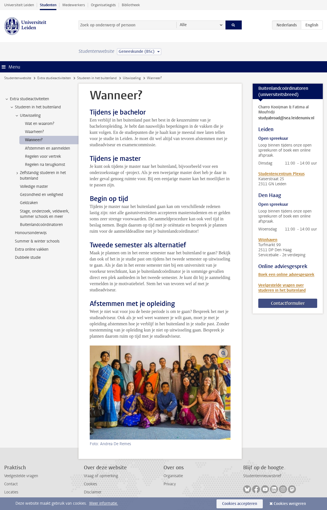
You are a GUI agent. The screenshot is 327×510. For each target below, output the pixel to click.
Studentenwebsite (17, 78)
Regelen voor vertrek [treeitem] (43, 156)
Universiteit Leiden (19, 5)
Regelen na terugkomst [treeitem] (45, 164)
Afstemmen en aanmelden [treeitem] (47, 148)
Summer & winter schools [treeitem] (37, 241)
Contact (11, 484)
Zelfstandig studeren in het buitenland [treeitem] (40, 175)
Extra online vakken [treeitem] (32, 249)
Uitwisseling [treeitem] (28, 115)
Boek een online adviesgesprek (286, 274)
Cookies (90, 484)
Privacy (170, 484)
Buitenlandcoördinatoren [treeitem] (41, 224)
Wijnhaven (267, 240)
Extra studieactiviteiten (54, 78)
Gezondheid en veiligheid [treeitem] (41, 194)
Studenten (48, 5)
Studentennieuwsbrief (262, 476)
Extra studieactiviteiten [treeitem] (26, 99)
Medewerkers (73, 5)
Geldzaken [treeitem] (29, 202)
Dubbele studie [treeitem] (28, 257)
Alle (183, 25)
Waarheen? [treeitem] (34, 131)
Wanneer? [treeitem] (34, 140)
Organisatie (173, 476)
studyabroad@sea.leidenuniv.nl (286, 118)
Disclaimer (93, 492)
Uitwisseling (132, 78)
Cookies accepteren (239, 503)
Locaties (11, 492)
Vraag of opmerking (101, 476)
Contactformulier (288, 303)
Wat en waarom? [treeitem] (39, 123)
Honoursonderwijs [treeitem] (31, 232)
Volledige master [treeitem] (34, 186)
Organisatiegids (103, 5)
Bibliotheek (131, 5)
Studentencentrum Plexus (281, 174)
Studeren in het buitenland (97, 78)
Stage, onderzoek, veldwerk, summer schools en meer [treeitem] (44, 214)
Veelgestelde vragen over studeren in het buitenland (282, 288)
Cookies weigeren (290, 503)
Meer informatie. (103, 503)
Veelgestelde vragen (21, 476)
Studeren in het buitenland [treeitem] (35, 107)
